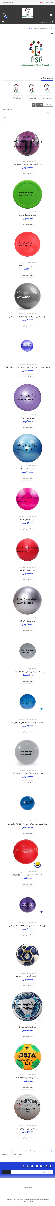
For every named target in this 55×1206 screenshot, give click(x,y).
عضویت (6, 1172)
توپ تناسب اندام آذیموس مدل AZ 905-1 (27, 773)
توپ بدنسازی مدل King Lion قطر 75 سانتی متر (28, 316)
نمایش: (4, 118)
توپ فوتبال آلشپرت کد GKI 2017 (27, 976)
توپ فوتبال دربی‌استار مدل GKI (27, 1128)
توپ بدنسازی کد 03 (27, 519)
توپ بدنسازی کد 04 (27, 570)
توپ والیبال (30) (16, 98)
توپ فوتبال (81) (46, 98)
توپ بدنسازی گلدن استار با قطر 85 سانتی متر (27, 722)
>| (9, 1151)
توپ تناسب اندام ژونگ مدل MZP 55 (27, 875)
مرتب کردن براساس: (7, 109)
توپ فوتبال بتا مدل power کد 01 (27, 1077)
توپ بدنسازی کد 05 (27, 621)
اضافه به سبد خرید (27, 174)
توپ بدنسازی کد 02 (27, 469)
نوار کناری (48, 105)
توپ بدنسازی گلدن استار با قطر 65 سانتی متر (27, 671)
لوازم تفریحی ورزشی (40, 28)
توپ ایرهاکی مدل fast (27, 265)
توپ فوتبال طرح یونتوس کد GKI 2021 (28, 164)
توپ (30, 28)
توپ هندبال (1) (31, 98)
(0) (27, 161)
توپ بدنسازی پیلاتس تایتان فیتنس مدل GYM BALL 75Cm (27, 367)
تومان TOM (48, 2)
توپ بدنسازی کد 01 (28, 418)
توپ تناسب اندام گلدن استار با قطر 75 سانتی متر (27, 925)
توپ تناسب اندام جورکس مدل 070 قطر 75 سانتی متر (27, 824)
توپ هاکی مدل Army (27, 215)
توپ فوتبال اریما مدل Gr (27, 1027)
